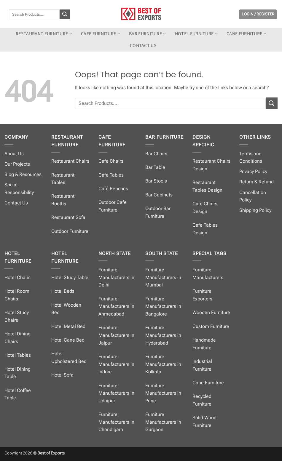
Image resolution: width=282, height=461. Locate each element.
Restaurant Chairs (70, 161)
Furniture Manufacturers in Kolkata (163, 364)
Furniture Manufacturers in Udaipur (116, 393)
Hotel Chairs (17, 277)
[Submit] (65, 14)
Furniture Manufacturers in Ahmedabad (116, 306)
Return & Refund (256, 182)
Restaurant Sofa (68, 217)
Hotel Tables (17, 355)
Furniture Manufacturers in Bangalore (163, 306)
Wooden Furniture (211, 312)
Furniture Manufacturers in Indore (116, 364)
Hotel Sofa (62, 375)
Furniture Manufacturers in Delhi (116, 277)
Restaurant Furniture (44, 34)
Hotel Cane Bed (68, 340)
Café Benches (113, 188)
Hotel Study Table (69, 277)
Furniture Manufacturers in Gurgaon (163, 422)
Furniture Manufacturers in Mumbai (163, 277)
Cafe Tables (111, 175)
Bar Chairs (156, 153)
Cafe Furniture (100, 34)
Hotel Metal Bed (68, 326)
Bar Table (155, 167)
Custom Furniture (210, 326)
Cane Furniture (246, 34)
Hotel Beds (62, 291)
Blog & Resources (23, 174)
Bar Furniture (147, 34)
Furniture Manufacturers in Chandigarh (116, 422)
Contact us (143, 45)
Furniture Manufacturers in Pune (163, 393)
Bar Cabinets (159, 195)
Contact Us (16, 203)
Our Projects (17, 164)
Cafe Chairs (110, 161)
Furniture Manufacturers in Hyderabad (163, 335)
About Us (14, 153)
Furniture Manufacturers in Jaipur (116, 335)
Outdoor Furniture (69, 231)
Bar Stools (156, 181)
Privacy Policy (253, 171)
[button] (258, 14)
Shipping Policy (255, 210)
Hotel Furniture (196, 34)
